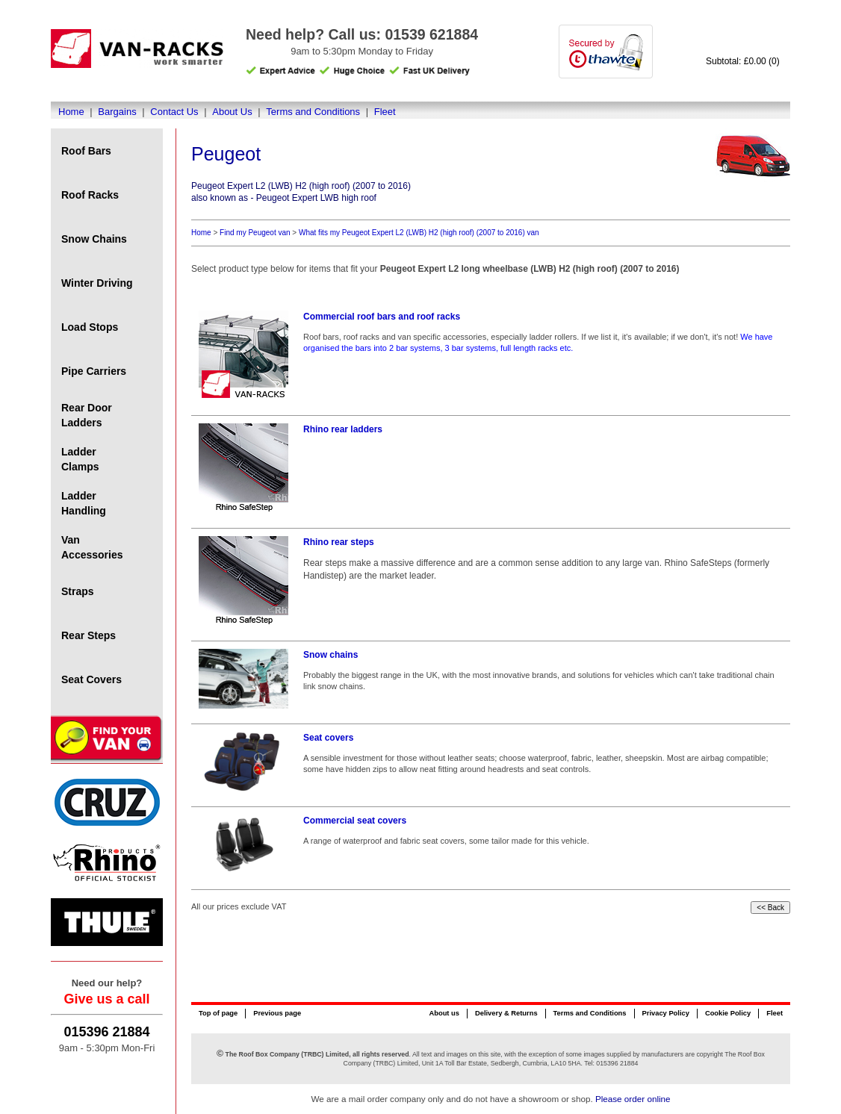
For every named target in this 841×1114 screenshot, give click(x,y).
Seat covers (328, 737)
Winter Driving (97, 283)
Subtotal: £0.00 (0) (743, 61)
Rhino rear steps (338, 542)
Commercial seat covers (354, 820)
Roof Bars (86, 151)
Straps (77, 591)
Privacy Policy (665, 1013)
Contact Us (174, 111)
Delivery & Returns (506, 1013)
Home (71, 111)
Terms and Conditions (313, 111)
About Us (232, 111)
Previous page (277, 1013)
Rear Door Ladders (86, 415)
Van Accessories (92, 547)
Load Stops (89, 327)
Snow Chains (94, 239)
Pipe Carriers (93, 371)
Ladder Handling (83, 503)
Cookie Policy (728, 1013)
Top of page (218, 1013)
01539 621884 (431, 34)
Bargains (117, 111)
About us (444, 1013)
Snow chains (330, 655)
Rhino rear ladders (342, 429)
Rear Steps (88, 635)
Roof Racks (90, 195)
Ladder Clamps (80, 459)
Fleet (385, 111)
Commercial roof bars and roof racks (381, 316)
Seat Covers (91, 679)
